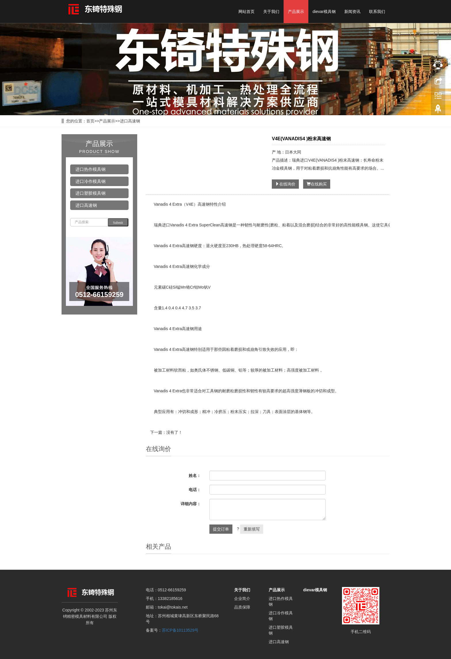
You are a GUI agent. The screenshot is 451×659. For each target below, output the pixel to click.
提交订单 (221, 529)
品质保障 (242, 607)
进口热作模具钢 (90, 169)
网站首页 (246, 11)
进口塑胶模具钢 (90, 193)
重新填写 (252, 529)
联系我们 (377, 11)
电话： (195, 489)
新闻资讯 (352, 11)
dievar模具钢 (324, 11)
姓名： (195, 475)
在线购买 (317, 184)
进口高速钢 (130, 121)
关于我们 (271, 11)
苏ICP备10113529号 (180, 630)
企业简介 (242, 598)
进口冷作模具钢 (90, 181)
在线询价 (285, 184)
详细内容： (191, 503)
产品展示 (296, 11)
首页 (90, 121)
